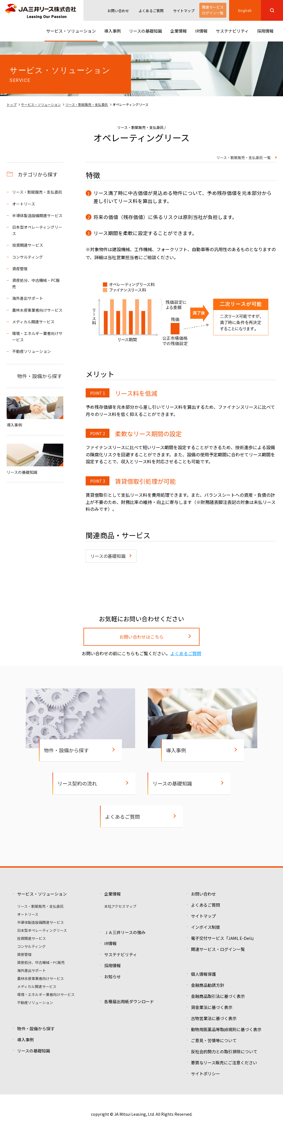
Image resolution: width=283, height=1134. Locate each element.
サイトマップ (184, 10)
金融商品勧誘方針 (207, 985)
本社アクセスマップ (120, 906)
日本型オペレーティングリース (37, 230)
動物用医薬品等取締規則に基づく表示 (226, 1029)
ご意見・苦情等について (214, 1040)
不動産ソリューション (31, 351)
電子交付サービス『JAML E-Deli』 (223, 938)
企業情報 (112, 894)
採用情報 (112, 965)
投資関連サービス (27, 245)
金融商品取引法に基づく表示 (218, 996)
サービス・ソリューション (41, 104)
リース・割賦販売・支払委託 (86, 104)
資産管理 (20, 268)
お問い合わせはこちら (141, 636)
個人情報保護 (203, 974)
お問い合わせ (118, 10)
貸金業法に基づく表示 (211, 1007)
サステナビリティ (120, 954)
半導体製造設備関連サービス (37, 215)
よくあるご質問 (151, 10)
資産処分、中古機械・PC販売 (36, 283)
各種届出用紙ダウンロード (129, 1001)
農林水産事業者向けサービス (37, 310)
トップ (12, 104)
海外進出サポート (27, 298)
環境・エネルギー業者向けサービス (37, 336)
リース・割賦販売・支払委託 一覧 (243, 158)
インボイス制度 (205, 927)
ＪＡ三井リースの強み (124, 932)
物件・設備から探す (39, 375)
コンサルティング (27, 257)
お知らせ (112, 976)
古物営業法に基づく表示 (214, 1018)
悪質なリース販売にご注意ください (224, 1062)
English (244, 11)
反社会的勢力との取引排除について (224, 1051)
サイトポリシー (205, 1073)
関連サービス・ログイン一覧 (218, 949)
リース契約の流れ (77, 783)
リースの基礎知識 (107, 556)
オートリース (23, 204)
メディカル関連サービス (33, 321)
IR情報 (110, 943)
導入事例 (35, 412)
